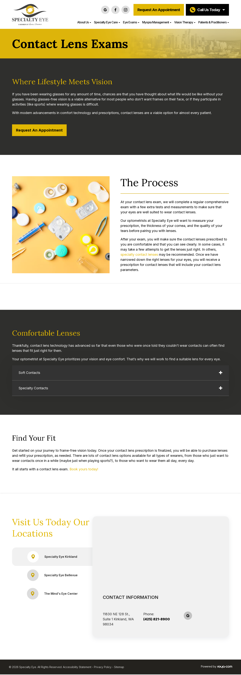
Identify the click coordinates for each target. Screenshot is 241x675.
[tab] (120, 373)
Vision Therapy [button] (184, 22)
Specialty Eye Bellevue (52, 576)
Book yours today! (83, 470)
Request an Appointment (158, 10)
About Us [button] (84, 22)
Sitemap (119, 667)
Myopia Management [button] (156, 22)
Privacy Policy (102, 667)
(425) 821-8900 (156, 620)
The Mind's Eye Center (52, 594)
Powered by (216, 667)
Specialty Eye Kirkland (52, 557)
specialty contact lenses (139, 254)
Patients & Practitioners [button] (213, 22)
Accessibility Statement (77, 667)
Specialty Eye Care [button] (107, 22)
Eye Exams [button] (131, 22)
